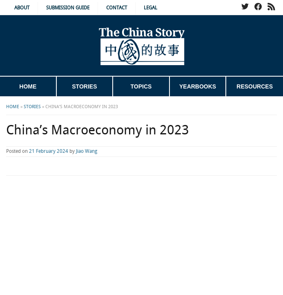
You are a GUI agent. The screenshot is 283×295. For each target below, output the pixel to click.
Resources (254, 86)
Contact (116, 8)
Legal (150, 8)
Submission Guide (67, 8)
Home (27, 86)
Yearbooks (197, 86)
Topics (141, 86)
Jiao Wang (86, 151)
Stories (84, 86)
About (21, 8)
